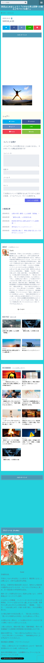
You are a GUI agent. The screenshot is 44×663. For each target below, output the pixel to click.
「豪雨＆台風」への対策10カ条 (21, 217)
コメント (7, 153)
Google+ (21, 309)
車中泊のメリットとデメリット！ (22, 227)
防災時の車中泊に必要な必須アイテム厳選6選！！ (25, 222)
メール (6, 177)
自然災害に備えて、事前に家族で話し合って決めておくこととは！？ (26, 232)
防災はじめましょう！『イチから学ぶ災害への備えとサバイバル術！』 (22, 8)
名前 (5, 169)
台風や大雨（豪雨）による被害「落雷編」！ (25, 213)
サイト (5, 185)
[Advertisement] (22, 60)
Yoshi (11, 250)
